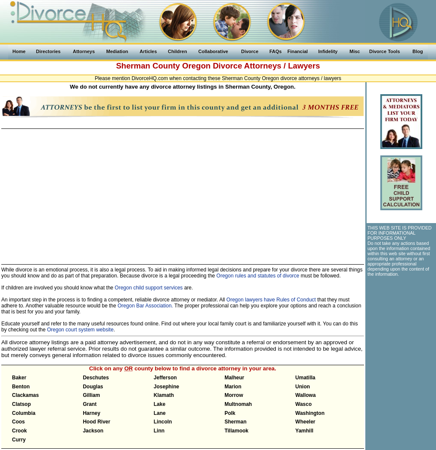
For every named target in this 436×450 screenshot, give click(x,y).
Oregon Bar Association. (145, 306)
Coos (18, 422)
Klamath (164, 395)
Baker (19, 378)
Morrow (233, 395)
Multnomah (238, 404)
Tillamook (236, 431)
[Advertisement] (182, 193)
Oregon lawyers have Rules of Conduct (271, 300)
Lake (159, 404)
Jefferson (165, 378)
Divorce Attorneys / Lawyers (266, 65)
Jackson (93, 431)
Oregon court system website (80, 330)
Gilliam (91, 395)
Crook (19, 431)
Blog (417, 51)
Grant (89, 404)
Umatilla (306, 378)
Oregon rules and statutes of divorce (257, 276)
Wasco (304, 404)
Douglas (93, 387)
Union (303, 387)
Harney (91, 413)
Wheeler (306, 422)
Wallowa (306, 395)
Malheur (234, 378)
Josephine (166, 387)
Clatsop (21, 404)
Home (19, 51)
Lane (160, 413)
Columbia (24, 413)
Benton (21, 387)
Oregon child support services (149, 288)
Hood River (96, 422)
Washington (310, 413)
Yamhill (305, 431)
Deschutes (96, 378)
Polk (229, 413)
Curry (19, 440)
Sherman (235, 422)
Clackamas (25, 395)
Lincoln (163, 422)
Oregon (196, 65)
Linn (159, 431)
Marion (232, 387)
